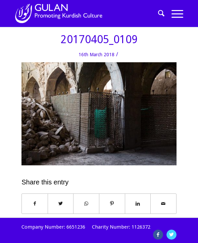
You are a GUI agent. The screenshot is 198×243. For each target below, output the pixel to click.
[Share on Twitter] (60, 204)
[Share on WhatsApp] (86, 204)
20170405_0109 (99, 39)
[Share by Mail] (163, 204)
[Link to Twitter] (171, 235)
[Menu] (174, 13)
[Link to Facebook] (158, 235)
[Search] (158, 13)
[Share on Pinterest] (112, 204)
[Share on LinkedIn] (138, 204)
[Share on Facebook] (35, 204)
